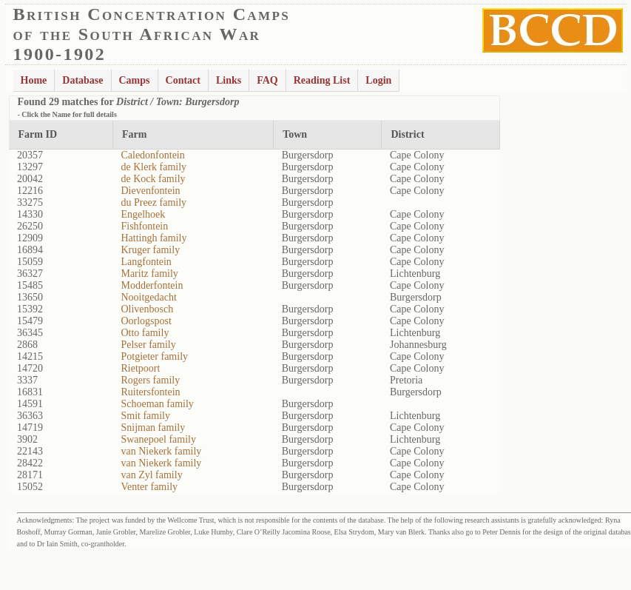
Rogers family (150, 380)
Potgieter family (154, 356)
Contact (183, 80)
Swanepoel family (158, 439)
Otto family (145, 332)
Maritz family (149, 273)
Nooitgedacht (148, 297)
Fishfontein (144, 226)
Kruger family (150, 249)
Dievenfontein (150, 190)
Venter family (149, 486)
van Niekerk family (161, 451)
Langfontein (146, 261)
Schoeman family (157, 403)
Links (228, 80)
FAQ (267, 80)
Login (378, 80)
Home (34, 80)
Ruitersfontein (150, 392)
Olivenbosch (147, 309)
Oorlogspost (146, 320)
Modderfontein (152, 285)
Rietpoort (140, 368)
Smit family (145, 415)
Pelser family (148, 344)
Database (82, 80)
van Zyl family (151, 474)
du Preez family (153, 202)
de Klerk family (153, 166)
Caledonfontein (152, 155)
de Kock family (153, 178)
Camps (134, 80)
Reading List (322, 80)
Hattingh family (153, 238)
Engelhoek (143, 214)
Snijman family (153, 427)
